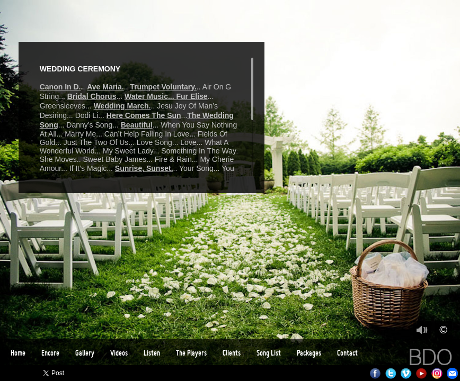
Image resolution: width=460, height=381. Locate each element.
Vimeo (406, 373)
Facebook (375, 373)
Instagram (437, 373)
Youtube (421, 373)
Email (452, 373)
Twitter (390, 373)
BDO (430, 357)
